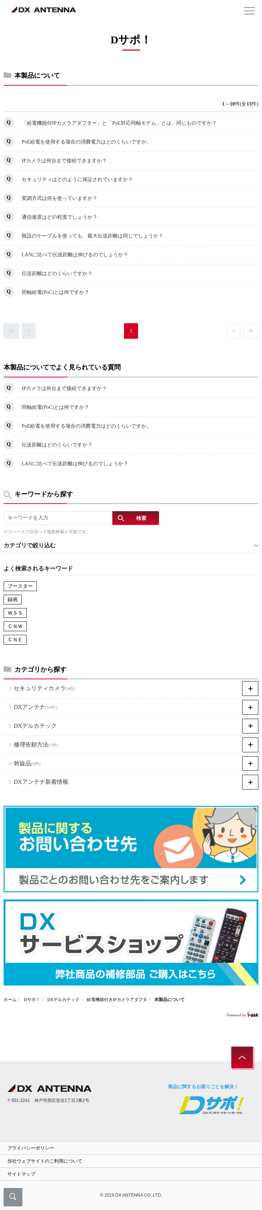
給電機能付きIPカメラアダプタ (117, 999)
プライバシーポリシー (30, 1148)
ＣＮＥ (15, 639)
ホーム (10, 999)
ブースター (20, 586)
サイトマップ (21, 1174)
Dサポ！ (32, 999)
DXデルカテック (63, 999)
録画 (13, 599)
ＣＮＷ (15, 626)
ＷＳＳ (15, 613)
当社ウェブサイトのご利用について (44, 1161)
